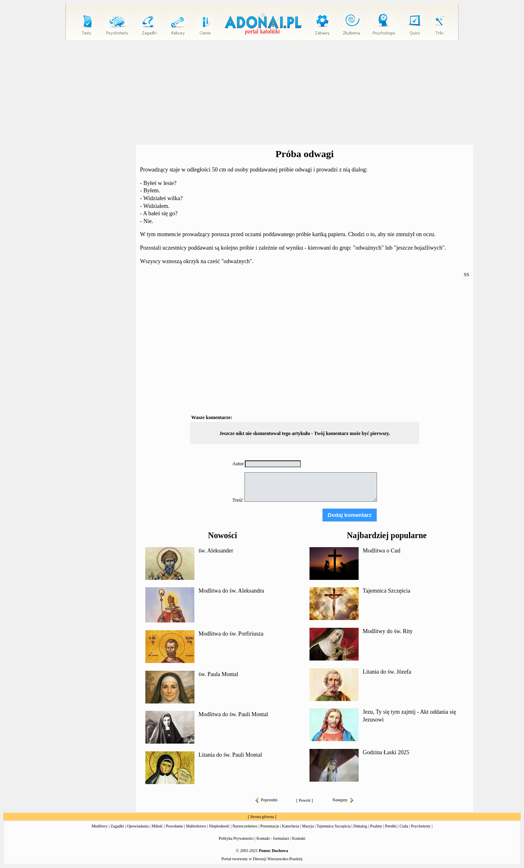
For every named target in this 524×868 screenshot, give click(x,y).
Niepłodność (219, 826)
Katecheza (290, 826)
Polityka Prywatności (236, 838)
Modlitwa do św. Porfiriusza (231, 634)
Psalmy (376, 826)
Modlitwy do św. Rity (388, 631)
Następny (342, 800)
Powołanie (174, 826)
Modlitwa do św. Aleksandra (231, 591)
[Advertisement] (262, 92)
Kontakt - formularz (273, 838)
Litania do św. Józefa (387, 672)
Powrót (305, 800)
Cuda (404, 826)
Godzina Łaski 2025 (386, 752)
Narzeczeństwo (245, 826)
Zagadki (117, 826)
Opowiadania (138, 826)
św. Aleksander (216, 551)
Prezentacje (269, 826)
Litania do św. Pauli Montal (230, 755)
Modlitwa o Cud (381, 551)
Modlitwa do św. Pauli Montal (233, 714)
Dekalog (360, 826)
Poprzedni (266, 800)
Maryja (308, 826)
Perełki (391, 826)
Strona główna (262, 816)
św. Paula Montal (218, 674)
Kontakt (298, 838)
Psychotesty (421, 826)
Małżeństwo (196, 826)
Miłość (157, 826)
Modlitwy (100, 826)
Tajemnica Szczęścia (386, 591)
